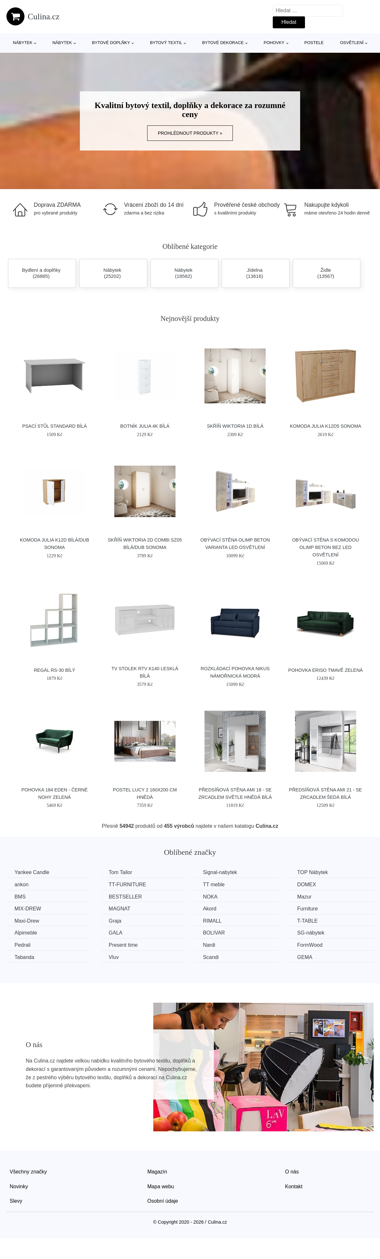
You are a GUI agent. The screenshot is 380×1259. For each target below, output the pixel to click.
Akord (209, 908)
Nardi (209, 945)
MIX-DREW (27, 908)
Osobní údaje (162, 1201)
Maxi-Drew (26, 921)
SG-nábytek (310, 932)
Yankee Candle (31, 872)
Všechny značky (28, 1171)
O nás (292, 1171)
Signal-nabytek (220, 872)
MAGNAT (119, 908)
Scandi (211, 957)
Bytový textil (166, 42)
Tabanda (24, 957)
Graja (115, 921)
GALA (116, 932)
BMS (20, 896)
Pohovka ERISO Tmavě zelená (325, 670)
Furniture (307, 908)
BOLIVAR (214, 932)
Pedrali (22, 945)
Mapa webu (160, 1186)
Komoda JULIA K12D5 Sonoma (325, 426)
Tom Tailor (120, 872)
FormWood (310, 945)
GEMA (304, 957)
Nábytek (23, 42)
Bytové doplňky (111, 42)
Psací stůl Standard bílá (54, 426)
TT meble (213, 884)
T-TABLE (307, 921)
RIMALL (212, 921)
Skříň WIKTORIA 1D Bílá (235, 426)
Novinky (19, 1186)
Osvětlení (352, 42)
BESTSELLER (125, 896)
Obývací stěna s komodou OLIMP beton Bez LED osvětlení (325, 547)
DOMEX (306, 884)
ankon (21, 884)
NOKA (210, 896)
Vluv (114, 957)
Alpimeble (25, 932)
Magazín (157, 1171)
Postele (314, 42)
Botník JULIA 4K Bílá (144, 426)
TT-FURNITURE (127, 884)
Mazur (304, 896)
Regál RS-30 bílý (54, 670)
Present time (123, 945)
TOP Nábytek (312, 872)
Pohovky (274, 42)
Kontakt (293, 1186)
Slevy (16, 1201)
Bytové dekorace (223, 42)
